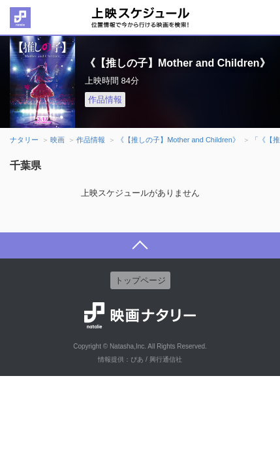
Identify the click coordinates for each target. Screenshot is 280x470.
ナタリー (24, 140)
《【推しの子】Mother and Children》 (178, 140)
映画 (57, 140)
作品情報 (105, 99)
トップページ (140, 280)
